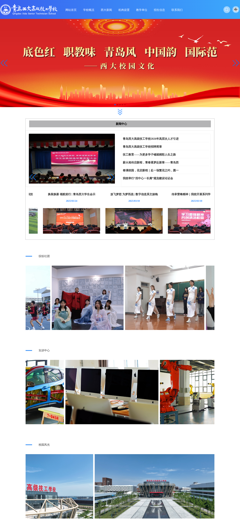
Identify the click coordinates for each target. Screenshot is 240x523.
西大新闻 (106, 9)
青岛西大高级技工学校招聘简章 (142, 146)
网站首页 (71, 9)
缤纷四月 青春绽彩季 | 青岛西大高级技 (57, 194)
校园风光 (44, 444)
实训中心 (44, 350)
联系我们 (177, 9)
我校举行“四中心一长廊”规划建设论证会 (148, 178)
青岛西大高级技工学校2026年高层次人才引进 (151, 138)
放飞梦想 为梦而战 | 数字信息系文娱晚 (182, 194)
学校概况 (88, 9)
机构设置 (124, 9)
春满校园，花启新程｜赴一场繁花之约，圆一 (151, 170)
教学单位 (141, 9)
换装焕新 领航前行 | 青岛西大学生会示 (120, 194)
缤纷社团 (44, 256)
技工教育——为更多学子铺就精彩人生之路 (149, 154)
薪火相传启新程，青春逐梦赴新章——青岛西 (151, 162)
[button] (236, 63)
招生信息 (159, 9)
